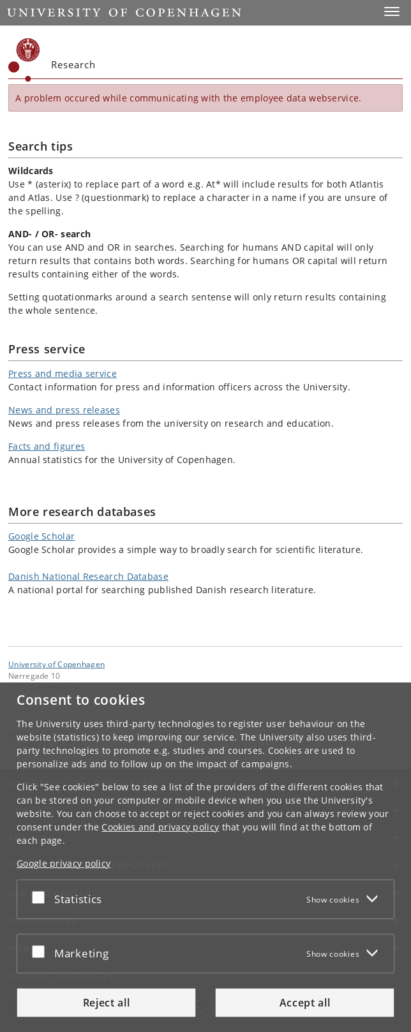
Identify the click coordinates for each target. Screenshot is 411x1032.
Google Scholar (41, 536)
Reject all (106, 1003)
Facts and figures (46, 446)
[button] (392, 11)
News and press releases (64, 410)
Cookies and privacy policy (160, 827)
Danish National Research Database (88, 576)
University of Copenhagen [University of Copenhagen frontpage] (56, 664)
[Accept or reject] (41, 897)
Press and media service (62, 373)
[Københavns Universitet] (24, 60)
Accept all (305, 1003)
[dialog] (205, 857)
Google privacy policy (63, 863)
